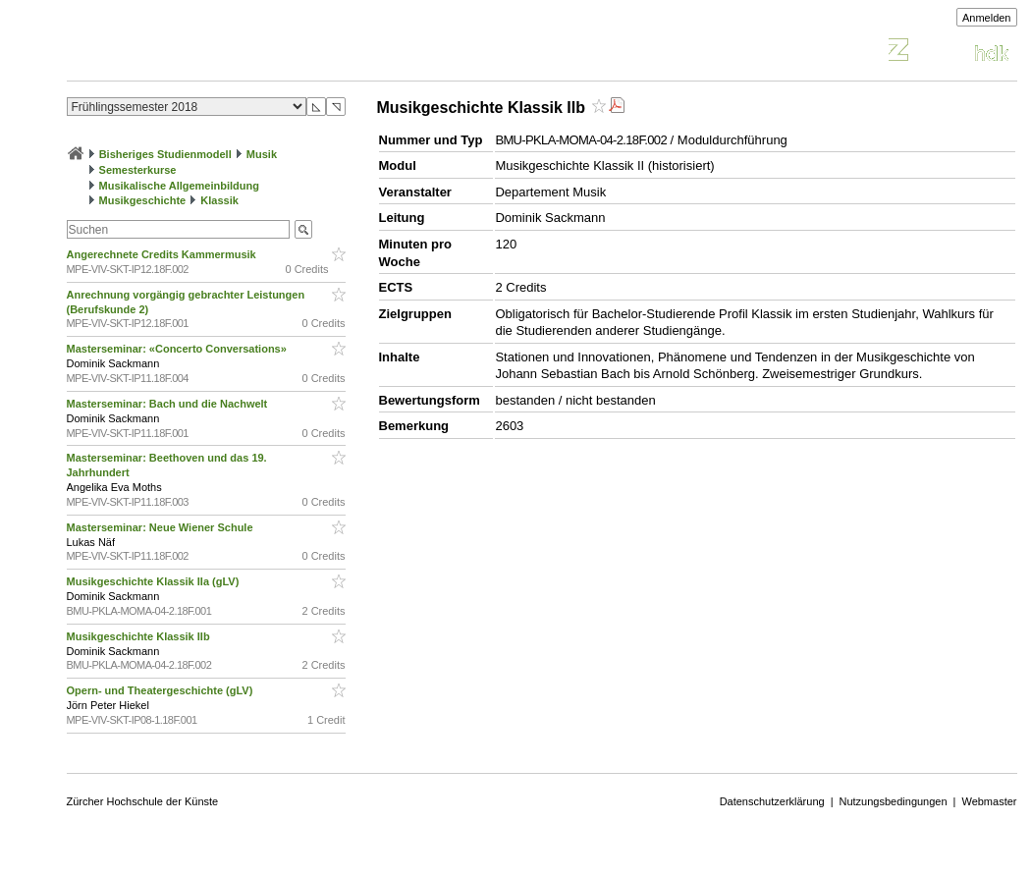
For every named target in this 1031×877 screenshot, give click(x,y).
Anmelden (986, 18)
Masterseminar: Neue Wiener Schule (161, 527)
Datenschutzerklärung (772, 801)
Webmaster (988, 801)
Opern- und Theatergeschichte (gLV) (161, 690)
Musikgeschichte (143, 200)
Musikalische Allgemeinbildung (179, 186)
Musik (261, 154)
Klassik (219, 200)
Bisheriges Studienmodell (165, 154)
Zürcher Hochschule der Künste (143, 801)
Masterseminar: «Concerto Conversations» (178, 349)
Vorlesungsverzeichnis (211, 52)
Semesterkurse (138, 170)
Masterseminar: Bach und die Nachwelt (169, 404)
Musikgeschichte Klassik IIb (140, 636)
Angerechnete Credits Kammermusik (163, 254)
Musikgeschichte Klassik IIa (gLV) (155, 581)
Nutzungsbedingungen (894, 801)
